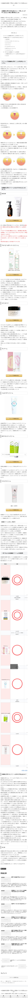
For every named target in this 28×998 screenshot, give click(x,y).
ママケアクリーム (9, 50)
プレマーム (8, 44)
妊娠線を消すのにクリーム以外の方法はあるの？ (15, 53)
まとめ (7, 55)
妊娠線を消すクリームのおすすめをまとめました (14, 37)
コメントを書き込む (14, 977)
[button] (25, 454)
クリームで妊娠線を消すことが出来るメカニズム (14, 35)
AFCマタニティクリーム (11, 48)
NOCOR (7, 39)
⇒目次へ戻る (24, 770)
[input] (14, 454)
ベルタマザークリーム (10, 46)
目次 (12, 32)
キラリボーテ (8, 42)
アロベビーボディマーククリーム (12, 41)
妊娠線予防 (4, 868)
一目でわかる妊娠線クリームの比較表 (11, 51)
